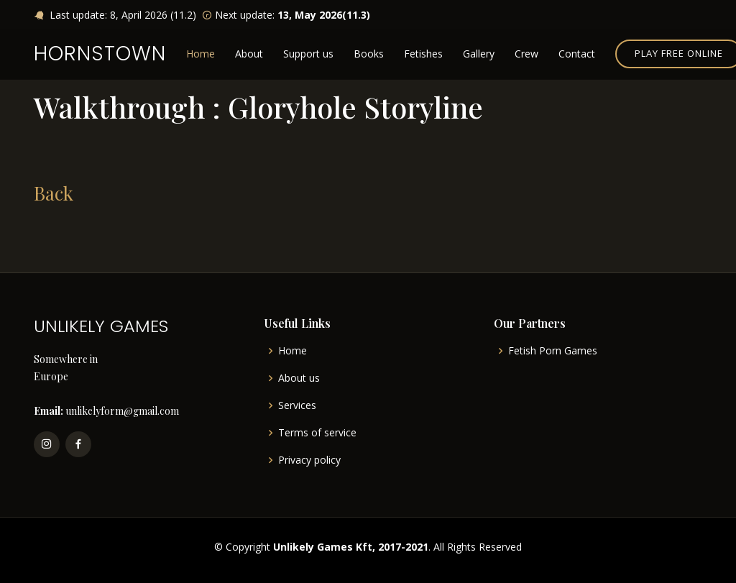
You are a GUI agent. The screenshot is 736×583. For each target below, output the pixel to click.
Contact (576, 53)
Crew (526, 53)
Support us (308, 53)
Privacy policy (309, 460)
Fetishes (423, 53)
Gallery (478, 53)
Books (369, 53)
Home (200, 53)
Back (53, 193)
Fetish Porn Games (552, 351)
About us (299, 378)
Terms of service (317, 433)
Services (297, 405)
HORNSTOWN (100, 54)
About (249, 53)
